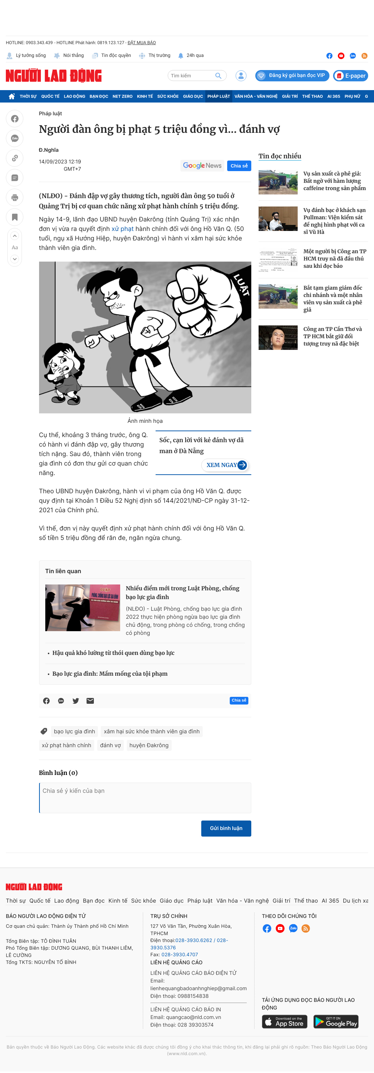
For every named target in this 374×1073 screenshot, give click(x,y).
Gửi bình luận (226, 828)
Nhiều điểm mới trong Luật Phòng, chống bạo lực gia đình (183, 593)
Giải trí (290, 96)
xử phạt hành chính (66, 745)
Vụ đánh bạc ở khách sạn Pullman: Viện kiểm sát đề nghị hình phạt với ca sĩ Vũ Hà (335, 221)
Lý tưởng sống (26, 55)
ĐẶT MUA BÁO (141, 42)
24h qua (191, 55)
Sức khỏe (168, 96)
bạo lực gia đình (74, 731)
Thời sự (28, 96)
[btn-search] (218, 75)
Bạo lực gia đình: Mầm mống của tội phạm (110, 674)
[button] (14, 235)
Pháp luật (218, 96)
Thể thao (312, 96)
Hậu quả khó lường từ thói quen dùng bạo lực (114, 653)
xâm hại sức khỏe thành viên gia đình (151, 731)
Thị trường (154, 55)
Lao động (74, 96)
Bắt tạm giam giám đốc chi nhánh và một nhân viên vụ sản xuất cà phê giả (333, 299)
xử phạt (123, 229)
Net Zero (123, 96)
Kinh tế (145, 96)
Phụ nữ (353, 96)
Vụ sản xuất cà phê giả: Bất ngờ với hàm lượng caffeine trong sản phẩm (335, 181)
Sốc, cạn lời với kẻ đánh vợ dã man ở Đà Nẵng (201, 446)
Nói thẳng (68, 55)
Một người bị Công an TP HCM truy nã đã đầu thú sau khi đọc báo (335, 258)
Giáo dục (193, 96)
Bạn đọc (99, 96)
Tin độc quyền (111, 55)
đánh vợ (110, 745)
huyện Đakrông (149, 745)
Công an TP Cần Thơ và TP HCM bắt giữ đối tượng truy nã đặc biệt (333, 336)
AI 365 (333, 96)
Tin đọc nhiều (280, 156)
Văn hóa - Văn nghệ (256, 96)
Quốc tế (50, 96)
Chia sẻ (239, 166)
